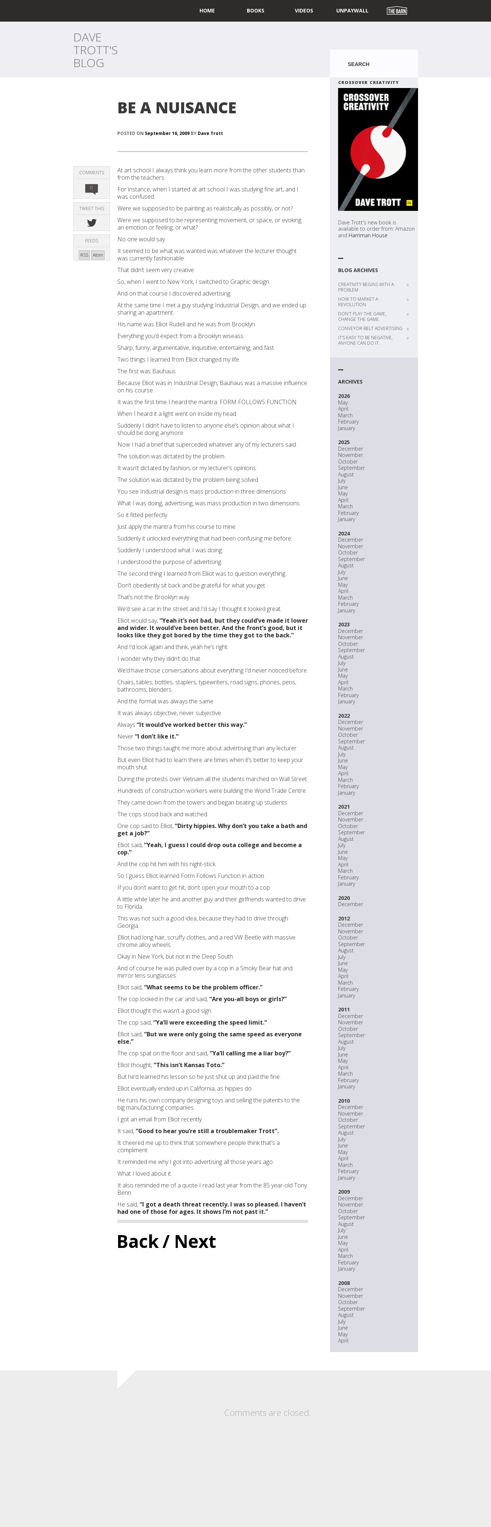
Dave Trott (210, 133)
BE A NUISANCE (177, 107)
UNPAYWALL (352, 10)
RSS (84, 255)
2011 (344, 1009)
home (207, 10)
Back (138, 1241)
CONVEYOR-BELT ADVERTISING (370, 328)
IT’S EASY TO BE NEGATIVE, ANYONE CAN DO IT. (365, 340)
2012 (344, 918)
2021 (344, 806)
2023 (344, 624)
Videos (304, 10)
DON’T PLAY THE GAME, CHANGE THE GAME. (362, 316)
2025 (344, 442)
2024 (344, 533)
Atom (98, 255)
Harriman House (368, 235)
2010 (344, 1100)
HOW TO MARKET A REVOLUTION (358, 301)
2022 (344, 715)
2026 (344, 395)
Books (255, 10)
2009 (344, 1191)
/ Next (189, 1241)
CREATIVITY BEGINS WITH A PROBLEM (366, 287)
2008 (344, 1282)
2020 (344, 897)
